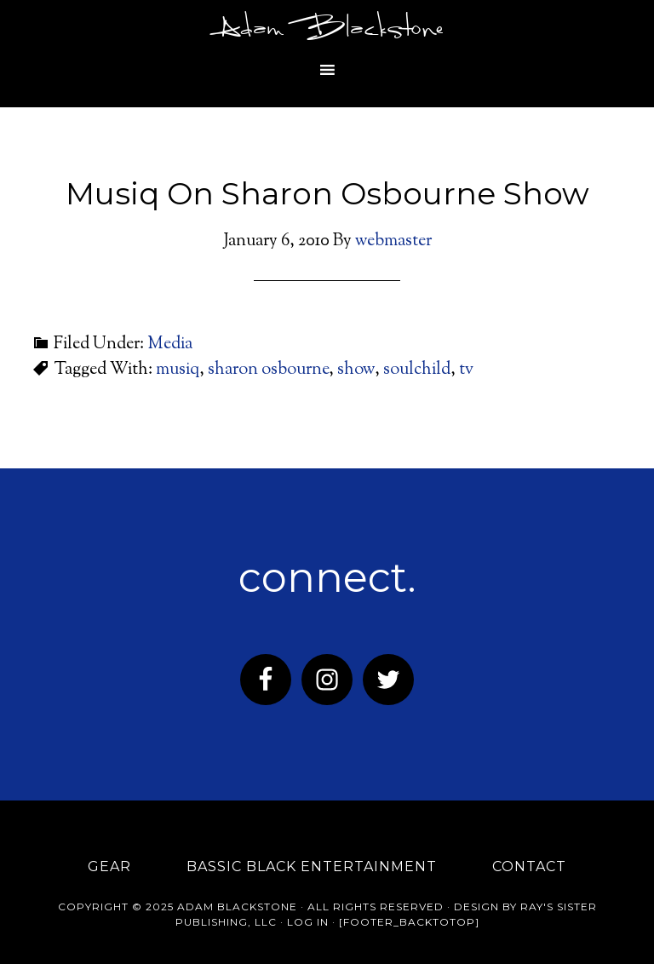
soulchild (416, 370)
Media (169, 344)
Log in (308, 921)
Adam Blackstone (327, 30)
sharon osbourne (268, 370)
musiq (177, 370)
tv (466, 370)
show (356, 370)
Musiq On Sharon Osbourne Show (327, 193)
